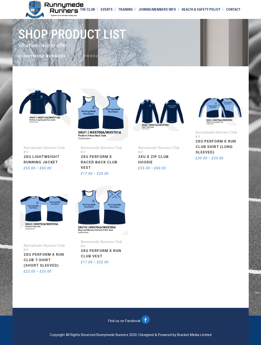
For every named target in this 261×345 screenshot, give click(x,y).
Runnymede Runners (42, 56)
